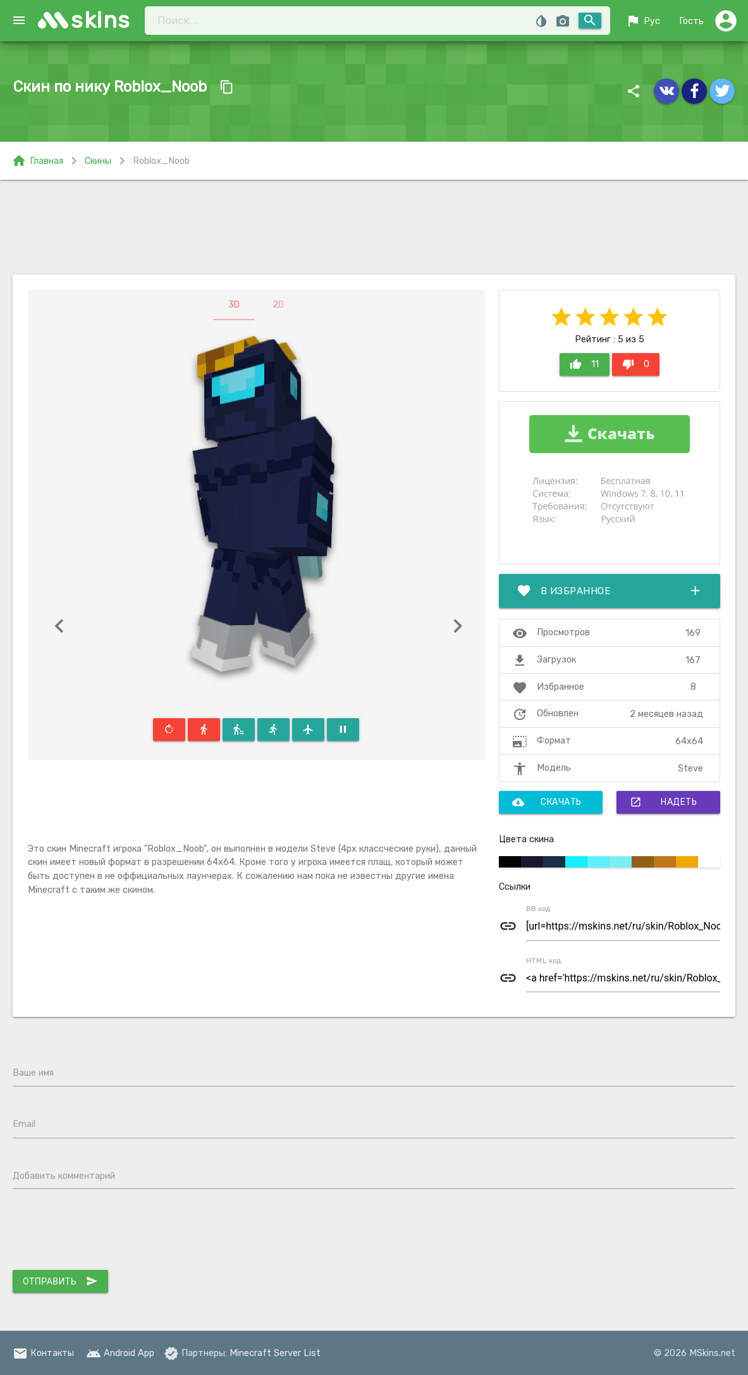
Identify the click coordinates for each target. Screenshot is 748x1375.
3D (234, 304)
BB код (538, 908)
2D (278, 304)
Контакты (43, 1353)
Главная (37, 160)
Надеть (663, 802)
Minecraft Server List (275, 1353)
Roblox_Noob (161, 160)
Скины (98, 160)
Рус (642, 21)
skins (101, 20)
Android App (120, 1353)
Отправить (60, 1281)
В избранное (610, 591)
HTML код (543, 959)
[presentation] (109, 1232)
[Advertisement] (374, 227)
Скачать (547, 802)
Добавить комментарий (64, 1175)
